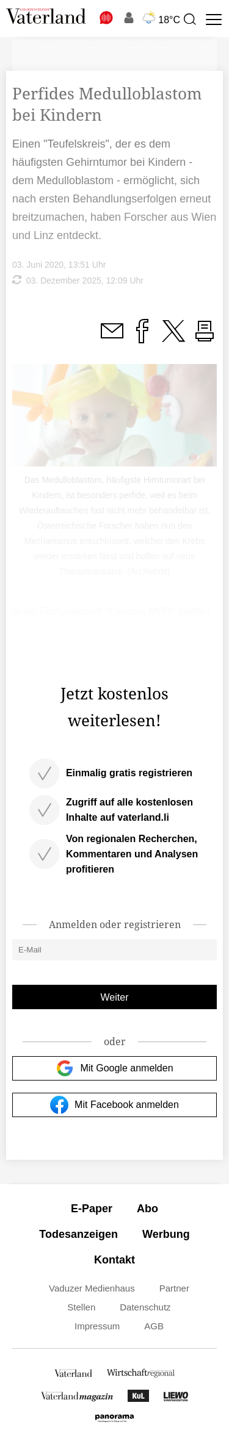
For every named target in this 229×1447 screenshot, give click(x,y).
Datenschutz (145, 1307)
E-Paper (91, 1208)
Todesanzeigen (78, 1234)
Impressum (97, 1326)
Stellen (81, 1307)
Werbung (166, 1234)
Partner (174, 1288)
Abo (147, 1208)
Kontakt (114, 1260)
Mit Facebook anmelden (114, 1105)
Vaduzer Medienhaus (92, 1288)
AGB (154, 1326)
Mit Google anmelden (114, 1068)
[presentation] (189, 19)
